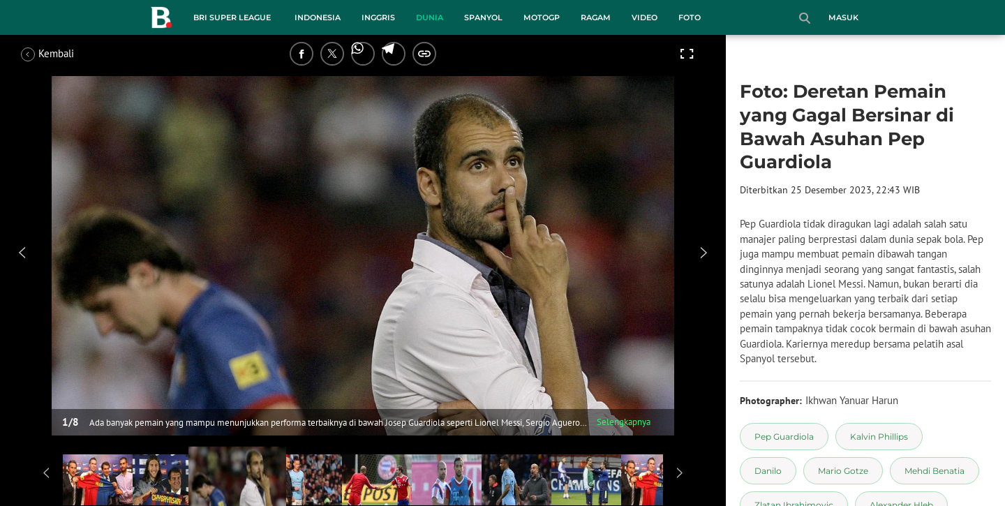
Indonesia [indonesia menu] (318, 17)
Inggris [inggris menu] (378, 17)
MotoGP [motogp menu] (541, 17)
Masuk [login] (843, 17)
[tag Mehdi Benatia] (934, 470)
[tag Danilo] (768, 470)
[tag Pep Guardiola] (784, 436)
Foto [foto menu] (689, 17)
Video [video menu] (644, 17)
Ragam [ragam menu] (596, 17)
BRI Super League (232, 17)
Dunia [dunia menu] (429, 17)
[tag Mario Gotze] (843, 470)
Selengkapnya (623, 422)
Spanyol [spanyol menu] (483, 17)
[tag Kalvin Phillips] (879, 436)
